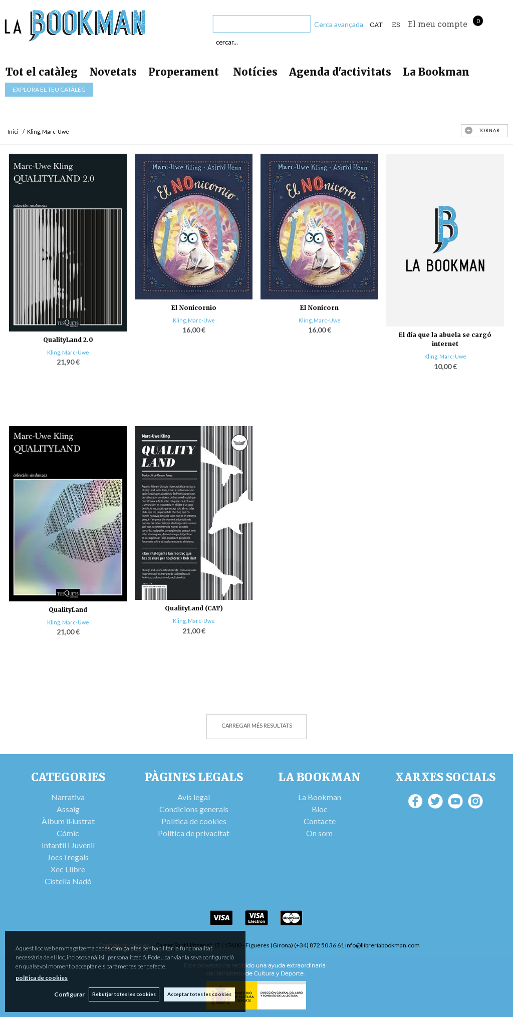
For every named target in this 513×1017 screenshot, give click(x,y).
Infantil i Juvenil (68, 845)
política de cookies (42, 977)
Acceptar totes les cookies (199, 994)
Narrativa (68, 797)
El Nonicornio (193, 307)
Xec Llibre (68, 869)
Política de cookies (193, 821)
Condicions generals (193, 809)
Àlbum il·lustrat (68, 821)
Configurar (68, 994)
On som (319, 833)
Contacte (320, 821)
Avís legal (193, 797)
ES (396, 24)
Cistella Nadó (68, 881)
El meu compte (437, 24)
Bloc (320, 809)
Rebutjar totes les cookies (123, 994)
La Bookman (436, 72)
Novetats (113, 72)
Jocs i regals (68, 857)
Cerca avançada (338, 24)
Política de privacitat (193, 833)
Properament (184, 72)
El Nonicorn (319, 307)
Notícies (255, 72)
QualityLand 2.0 (68, 340)
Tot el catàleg (42, 72)
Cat (376, 24)
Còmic (68, 833)
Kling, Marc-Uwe (68, 352)
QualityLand (68, 609)
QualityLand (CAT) (194, 608)
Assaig (68, 809)
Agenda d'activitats (340, 72)
